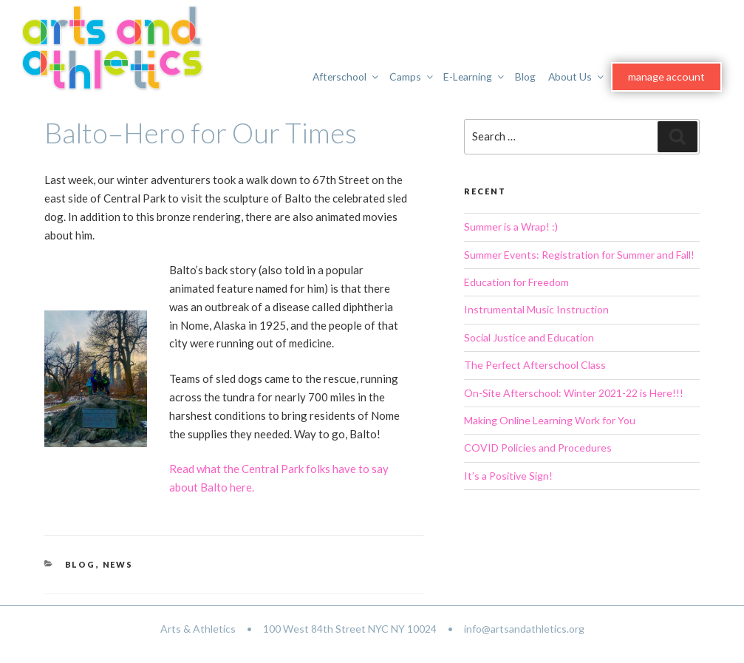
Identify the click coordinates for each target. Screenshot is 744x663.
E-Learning (475, 76)
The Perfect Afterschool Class (535, 364)
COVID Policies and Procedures (538, 447)
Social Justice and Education (529, 337)
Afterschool (347, 76)
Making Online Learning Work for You (549, 420)
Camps (413, 76)
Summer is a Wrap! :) (511, 226)
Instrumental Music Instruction (536, 309)
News (118, 564)
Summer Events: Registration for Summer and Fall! (579, 254)
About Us (578, 76)
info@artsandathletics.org (524, 628)
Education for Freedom (516, 282)
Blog (526, 76)
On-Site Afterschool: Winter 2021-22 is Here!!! (573, 393)
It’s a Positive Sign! (508, 475)
